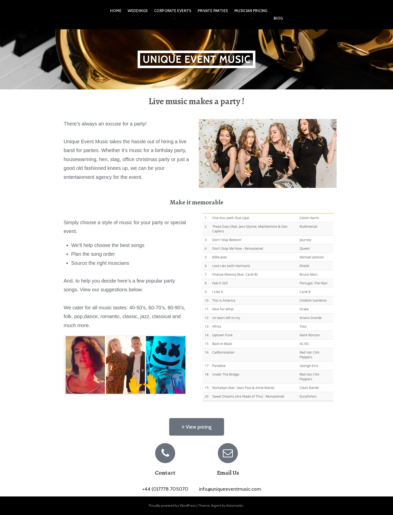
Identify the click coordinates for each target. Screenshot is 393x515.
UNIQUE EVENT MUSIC (196, 59)
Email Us (228, 473)
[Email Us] (228, 453)
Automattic (234, 505)
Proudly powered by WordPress (172, 505)
